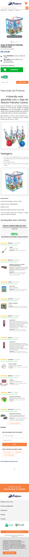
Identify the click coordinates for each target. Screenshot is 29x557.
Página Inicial (4, 10)
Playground (11, 10)
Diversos (18, 10)
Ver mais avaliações (14, 423)
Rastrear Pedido (9, 501)
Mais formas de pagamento (8, 65)
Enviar (14, 444)
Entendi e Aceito (9, 553)
